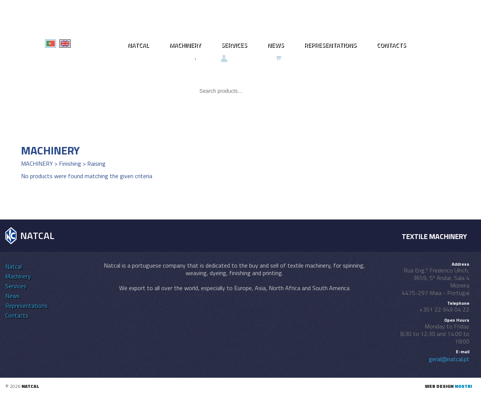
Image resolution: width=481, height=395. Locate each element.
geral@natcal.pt (449, 358)
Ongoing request (258, 58)
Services (234, 44)
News (275, 44)
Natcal (138, 44)
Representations (330, 44)
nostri (463, 386)
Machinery (185, 44)
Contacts (391, 44)
